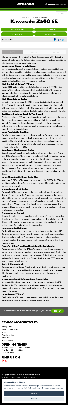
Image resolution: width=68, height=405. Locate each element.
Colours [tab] (34, 52)
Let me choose (58, 388)
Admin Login (5, 377)
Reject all (34, 399)
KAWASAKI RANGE (26, 17)
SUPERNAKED (36, 17)
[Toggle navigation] (4, 4)
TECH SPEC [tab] (56, 52)
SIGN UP (57, 311)
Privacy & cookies (16, 377)
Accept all (34, 393)
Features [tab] (12, 52)
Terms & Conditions (29, 377)
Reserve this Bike (7, 40)
